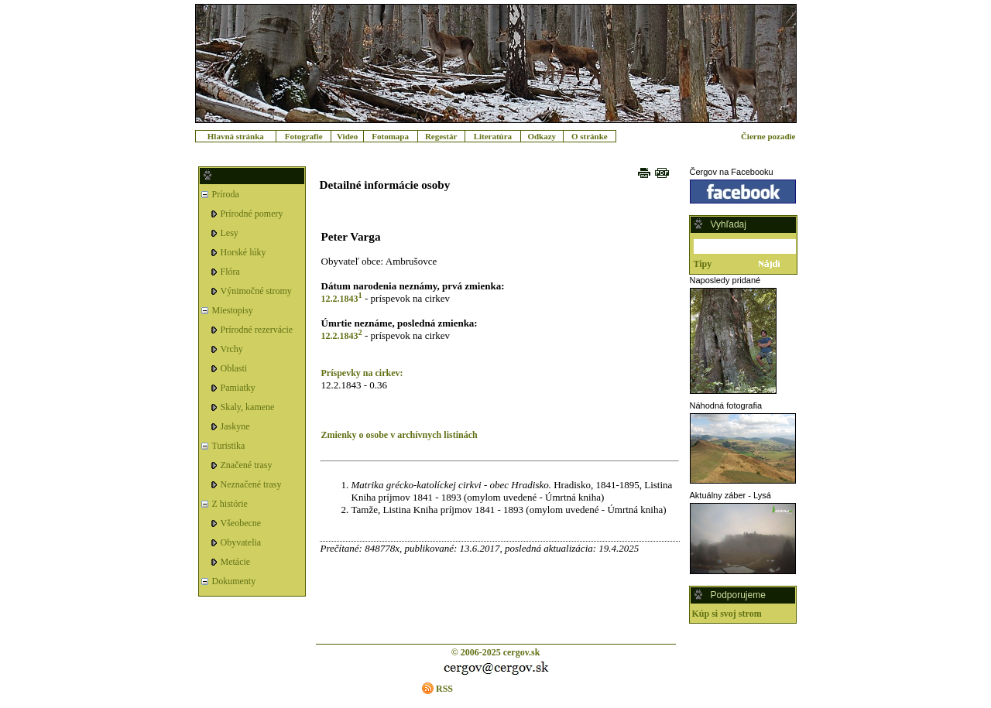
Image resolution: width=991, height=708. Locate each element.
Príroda (225, 194)
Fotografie (304, 136)
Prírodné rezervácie (257, 329)
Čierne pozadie (768, 136)
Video (347, 136)
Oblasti (234, 368)
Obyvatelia (241, 542)
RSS (444, 688)
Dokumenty (234, 581)
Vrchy (232, 349)
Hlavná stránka (235, 136)
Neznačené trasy (251, 484)
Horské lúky (243, 252)
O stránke (589, 136)
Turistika (228, 445)
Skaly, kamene (248, 407)
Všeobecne (241, 523)
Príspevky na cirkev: (362, 373)
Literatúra (493, 136)
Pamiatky (238, 387)
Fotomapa (390, 136)
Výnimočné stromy (256, 291)
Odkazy (541, 136)
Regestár (441, 136)
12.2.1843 (339, 298)
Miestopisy (232, 310)
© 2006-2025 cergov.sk (495, 652)
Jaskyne (235, 426)
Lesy (229, 232)
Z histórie (230, 503)
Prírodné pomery (252, 213)
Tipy (703, 263)
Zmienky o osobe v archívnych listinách (399, 434)
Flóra (230, 271)
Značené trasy (247, 465)
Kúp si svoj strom (727, 613)
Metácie (236, 561)
